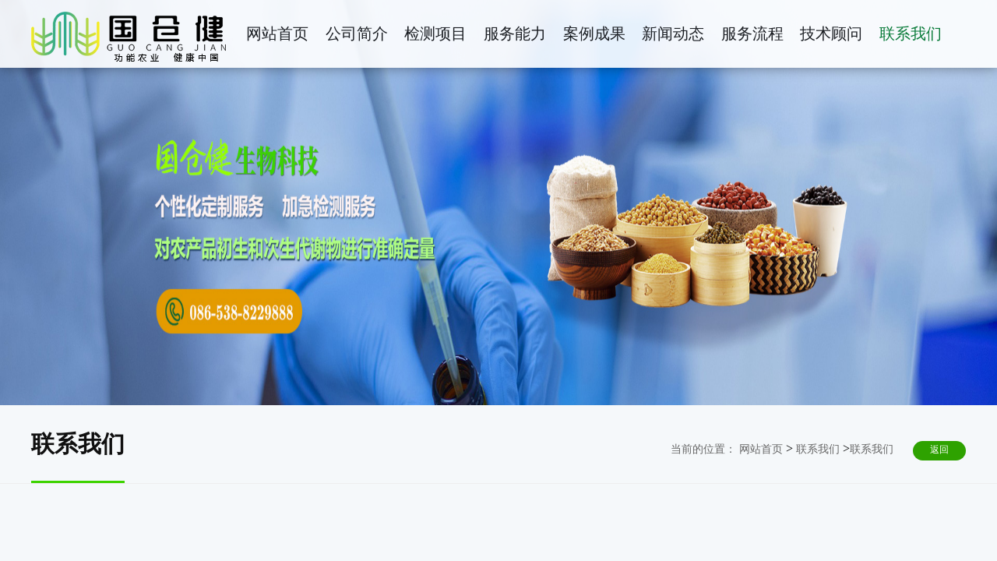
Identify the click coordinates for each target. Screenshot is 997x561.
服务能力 (515, 33)
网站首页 (277, 33)
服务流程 (752, 33)
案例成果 (594, 33)
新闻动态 (673, 33)
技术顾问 (831, 33)
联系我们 (910, 33)
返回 (939, 449)
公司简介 (357, 33)
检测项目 (435, 33)
